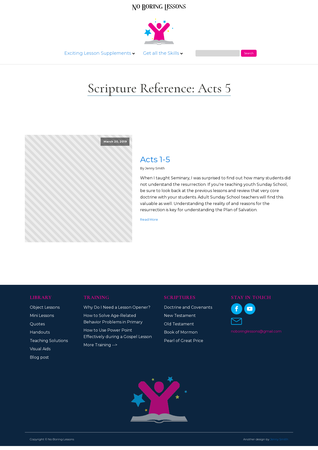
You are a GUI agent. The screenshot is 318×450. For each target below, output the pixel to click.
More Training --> (100, 345)
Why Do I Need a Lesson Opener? (116, 307)
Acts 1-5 (155, 159)
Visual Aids (40, 349)
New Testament (180, 315)
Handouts (40, 332)
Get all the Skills (163, 53)
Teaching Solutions (49, 340)
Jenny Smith (279, 439)
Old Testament (179, 324)
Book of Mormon (181, 332)
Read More (149, 219)
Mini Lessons (42, 315)
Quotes (37, 324)
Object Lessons (45, 307)
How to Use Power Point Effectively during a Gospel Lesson (117, 333)
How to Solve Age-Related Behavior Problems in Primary (113, 318)
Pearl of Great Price (183, 340)
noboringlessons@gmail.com (256, 331)
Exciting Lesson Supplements (99, 53)
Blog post (39, 357)
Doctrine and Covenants (188, 307)
